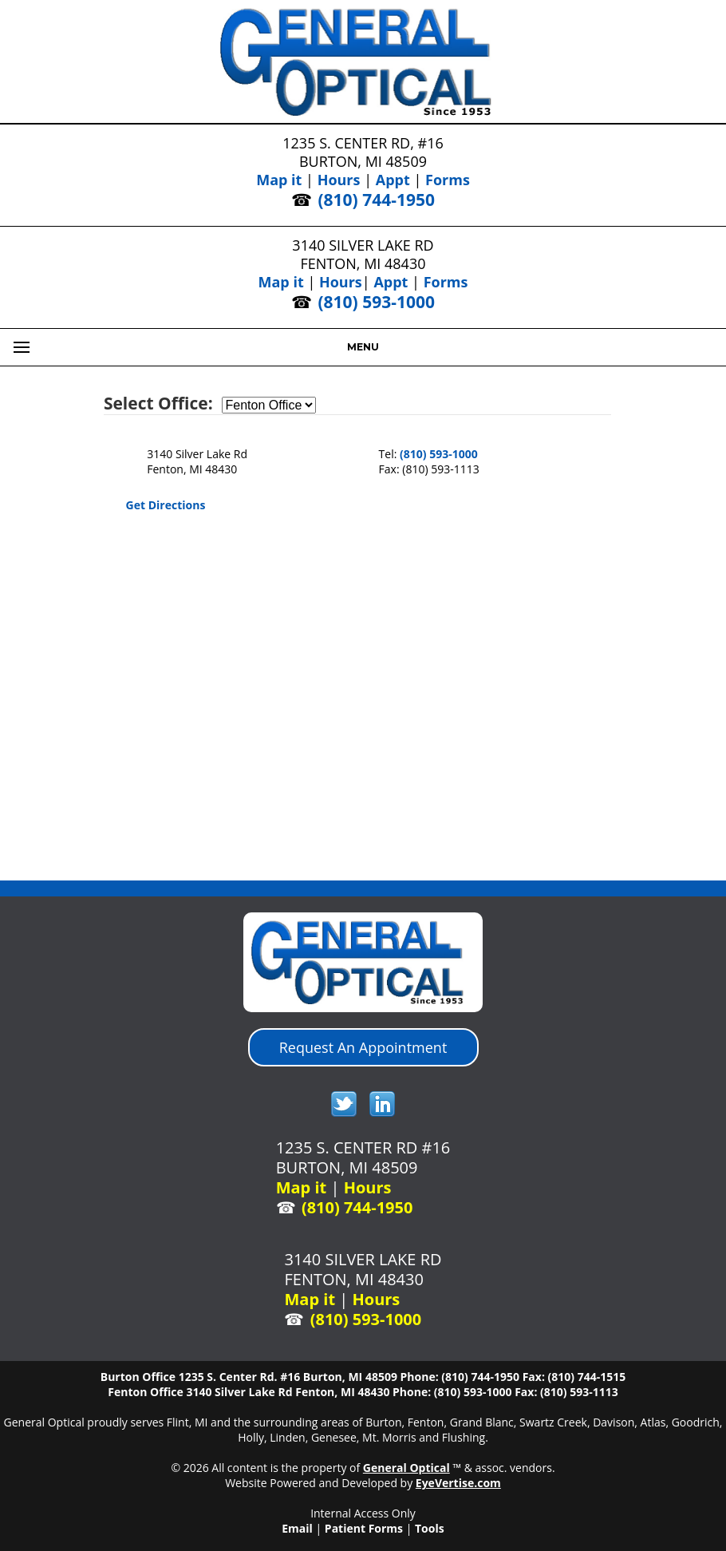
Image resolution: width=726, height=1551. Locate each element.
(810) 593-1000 (376, 302)
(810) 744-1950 (376, 199)
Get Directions (166, 504)
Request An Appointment (363, 1047)
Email (297, 1528)
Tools (429, 1528)
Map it (279, 179)
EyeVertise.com (458, 1482)
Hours (339, 179)
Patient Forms (364, 1528)
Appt (393, 179)
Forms (447, 179)
